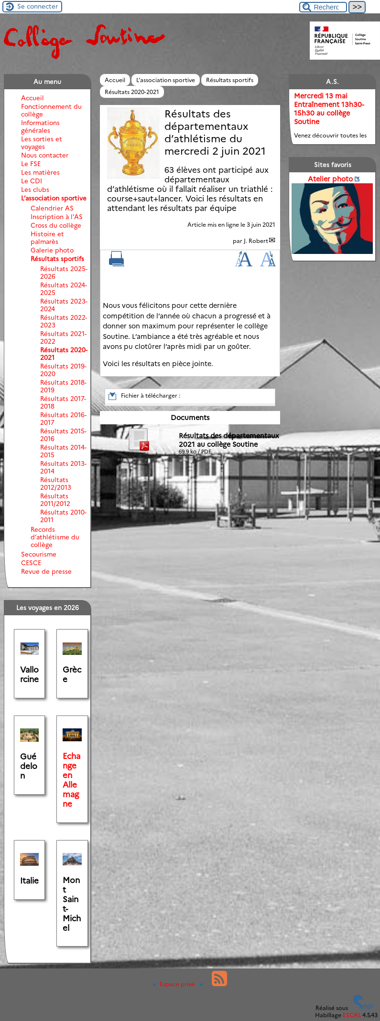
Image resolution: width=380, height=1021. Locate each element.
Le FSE (31, 164)
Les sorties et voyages (41, 142)
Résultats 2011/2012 (55, 499)
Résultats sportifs (229, 80)
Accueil (115, 80)
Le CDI (31, 181)
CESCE (31, 563)
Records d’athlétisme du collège (55, 537)
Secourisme (38, 554)
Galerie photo (52, 250)
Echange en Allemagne (71, 780)
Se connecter (37, 6)
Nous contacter (44, 155)
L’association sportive (165, 80)
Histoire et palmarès (47, 237)
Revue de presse (46, 571)
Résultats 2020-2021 (132, 91)
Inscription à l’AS (57, 217)
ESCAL (352, 1015)
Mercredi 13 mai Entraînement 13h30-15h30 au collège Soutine (329, 109)
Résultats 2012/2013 (55, 483)
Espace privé (174, 984)
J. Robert (256, 240)
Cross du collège (56, 225)
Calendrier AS (52, 208)
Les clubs (35, 189)
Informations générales (40, 126)
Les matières (40, 172)
